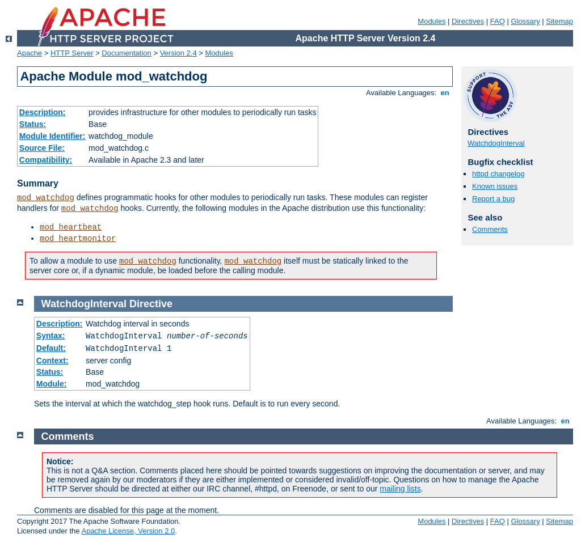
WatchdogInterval (496, 143)
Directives (468, 21)
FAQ (497, 21)
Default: (51, 348)
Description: (42, 112)
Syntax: (50, 335)
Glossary (525, 21)
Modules (431, 21)
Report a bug (493, 198)
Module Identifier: (52, 136)
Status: (32, 124)
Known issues (494, 186)
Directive (150, 304)
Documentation (126, 53)
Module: (51, 383)
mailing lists (400, 488)
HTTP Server (72, 53)
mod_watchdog (45, 197)
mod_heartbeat (71, 227)
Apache (29, 53)
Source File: (42, 147)
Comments (490, 229)
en (445, 92)
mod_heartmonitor (78, 238)
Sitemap (559, 21)
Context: (52, 360)
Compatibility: (45, 159)
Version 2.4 (178, 53)
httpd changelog (498, 173)
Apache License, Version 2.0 (128, 531)
